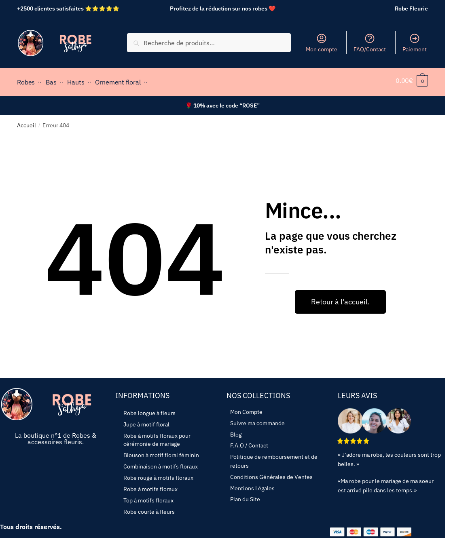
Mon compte (321, 43)
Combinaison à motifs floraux (160, 462)
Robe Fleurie (411, 8)
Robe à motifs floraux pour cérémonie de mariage (157, 436)
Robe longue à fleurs (149, 409)
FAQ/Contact (370, 43)
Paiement (414, 43)
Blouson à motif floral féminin (161, 451)
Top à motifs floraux (148, 496)
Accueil (26, 121)
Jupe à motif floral (146, 420)
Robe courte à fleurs (149, 508)
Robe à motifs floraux (150, 485)
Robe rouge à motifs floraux (158, 474)
